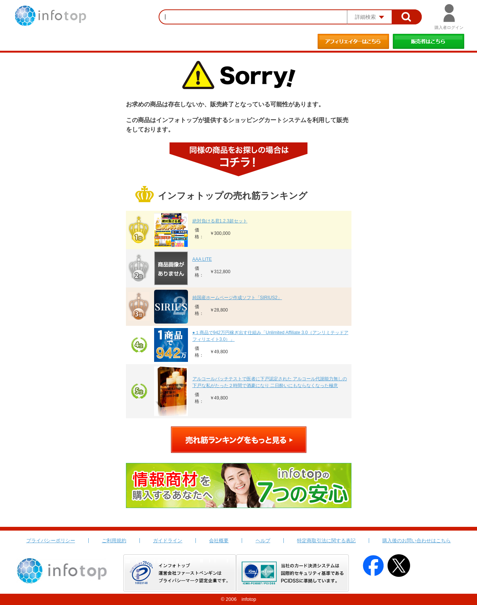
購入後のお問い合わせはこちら (416, 540)
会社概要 (219, 540)
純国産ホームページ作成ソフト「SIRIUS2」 (237, 297)
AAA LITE (202, 259)
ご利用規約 (114, 540)
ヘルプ (263, 540)
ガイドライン (167, 540)
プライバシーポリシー (50, 540)
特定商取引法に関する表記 (326, 540)
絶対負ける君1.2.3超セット (220, 221)
